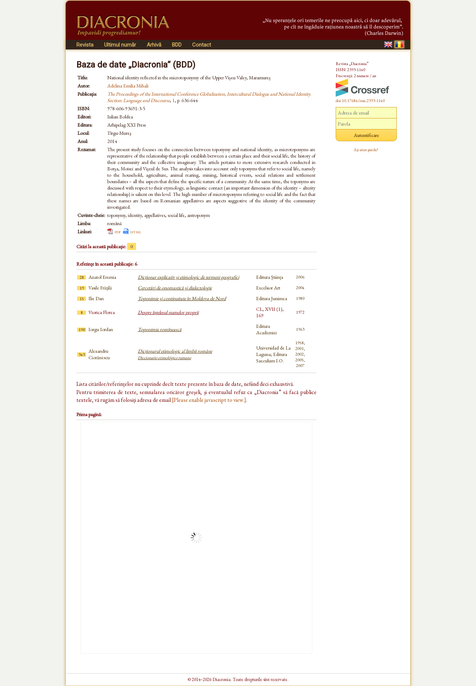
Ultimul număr (120, 45)
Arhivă (154, 45)
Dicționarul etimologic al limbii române (175, 354)
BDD (177, 45)
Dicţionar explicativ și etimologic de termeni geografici (188, 277)
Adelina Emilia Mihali (127, 86)
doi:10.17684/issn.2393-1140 (360, 101)
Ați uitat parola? (366, 149)
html (135, 231)
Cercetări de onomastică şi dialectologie (175, 287)
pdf (118, 231)
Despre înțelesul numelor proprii (168, 312)
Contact (201, 45)
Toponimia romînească (160, 329)
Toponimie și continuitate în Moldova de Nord (182, 298)
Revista (84, 45)
